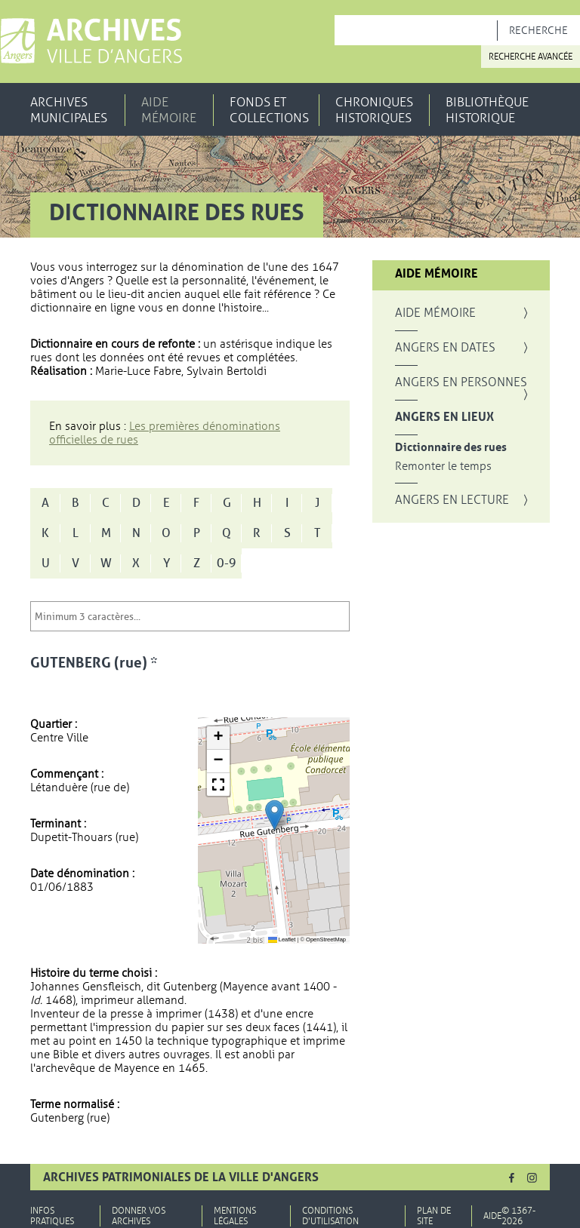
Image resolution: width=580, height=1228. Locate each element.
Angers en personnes (461, 382)
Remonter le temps (443, 466)
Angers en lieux (444, 417)
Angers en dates (445, 348)
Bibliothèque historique (487, 110)
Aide (492, 1216)
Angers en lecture (452, 500)
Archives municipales (68, 110)
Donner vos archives (138, 1215)
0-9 (226, 563)
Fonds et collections (269, 110)
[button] (274, 815)
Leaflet (282, 939)
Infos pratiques (52, 1215)
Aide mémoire (168, 110)
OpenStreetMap (326, 939)
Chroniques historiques (374, 110)
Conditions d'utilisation (330, 1215)
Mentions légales (235, 1215)
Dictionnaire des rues (451, 447)
